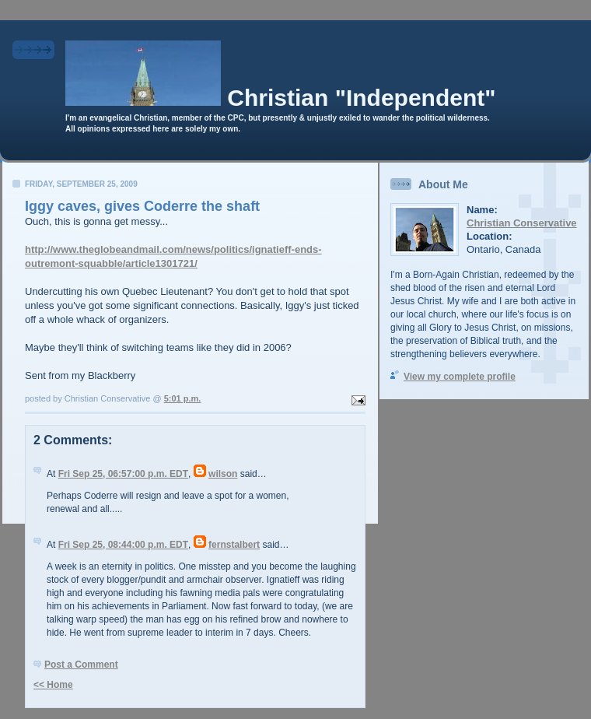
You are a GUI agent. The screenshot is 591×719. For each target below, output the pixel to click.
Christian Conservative (522, 223)
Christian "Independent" (361, 97)
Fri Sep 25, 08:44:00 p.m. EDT (123, 544)
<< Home (53, 684)
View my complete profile (460, 376)
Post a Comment (81, 664)
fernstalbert (234, 544)
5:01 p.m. (182, 398)
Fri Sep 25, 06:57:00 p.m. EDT (123, 473)
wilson (222, 473)
